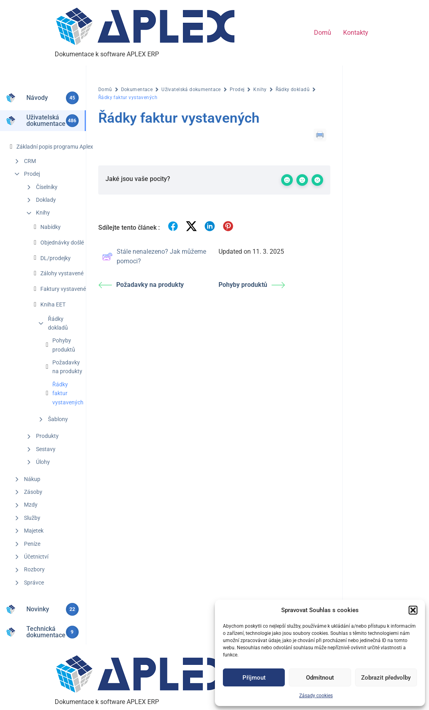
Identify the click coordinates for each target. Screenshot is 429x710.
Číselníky (47, 187)
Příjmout (254, 677)
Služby (32, 518)
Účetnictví (36, 556)
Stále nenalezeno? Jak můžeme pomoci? (154, 256)
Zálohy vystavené (61, 273)
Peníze (32, 544)
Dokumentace (137, 89)
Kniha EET (53, 304)
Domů (322, 32)
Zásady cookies (316, 695)
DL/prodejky (55, 258)
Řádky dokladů (58, 323)
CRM (30, 161)
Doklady (46, 200)
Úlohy (43, 462)
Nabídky (50, 227)
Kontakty (355, 32)
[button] (413, 610)
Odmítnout (320, 677)
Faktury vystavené (63, 289)
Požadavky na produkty (67, 366)
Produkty (47, 436)
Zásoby (33, 492)
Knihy (43, 212)
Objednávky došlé (62, 242)
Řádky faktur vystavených (67, 393)
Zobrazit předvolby (386, 677)
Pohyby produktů (63, 344)
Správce (34, 582)
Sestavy (46, 449)
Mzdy (31, 504)
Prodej (32, 174)
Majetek (34, 530)
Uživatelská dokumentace (191, 89)
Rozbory (34, 569)
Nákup (32, 479)
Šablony (58, 419)
